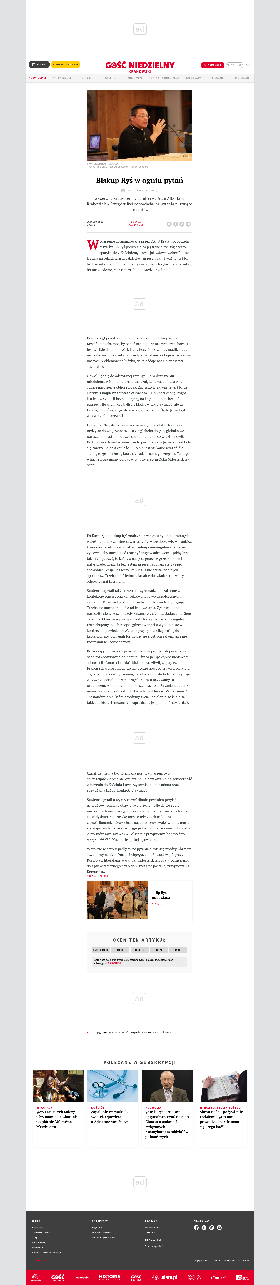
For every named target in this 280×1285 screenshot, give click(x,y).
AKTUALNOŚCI (62, 77)
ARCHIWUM (135, 77)
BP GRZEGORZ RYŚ (104, 1032)
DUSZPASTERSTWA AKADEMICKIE (145, 1032)
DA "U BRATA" (121, 1032)
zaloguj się (234, 65)
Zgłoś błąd (40, 1261)
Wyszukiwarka (248, 64)
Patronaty (193, 77)
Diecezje (218, 77)
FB (176, 223)
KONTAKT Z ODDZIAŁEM (164, 77)
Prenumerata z (65, 65)
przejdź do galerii (139, 190)
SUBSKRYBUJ (212, 65)
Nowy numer (38, 77)
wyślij (189, 223)
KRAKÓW (167, 1032)
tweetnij (182, 223)
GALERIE (110, 77)
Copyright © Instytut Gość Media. (209, 1261)
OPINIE (86, 77)
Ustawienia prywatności (103, 1237)
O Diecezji (242, 77)
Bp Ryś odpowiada (161, 895)
